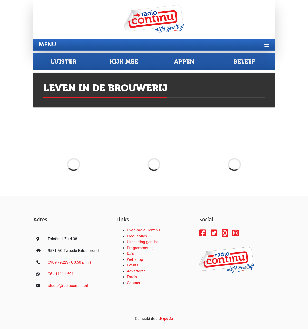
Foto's (132, 277)
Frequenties (137, 236)
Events (132, 265)
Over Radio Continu (143, 230)
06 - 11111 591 (61, 274)
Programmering (140, 247)
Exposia (166, 319)
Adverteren (136, 271)
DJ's (130, 253)
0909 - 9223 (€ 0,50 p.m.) (69, 262)
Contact (133, 282)
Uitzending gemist (142, 241)
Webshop (135, 259)
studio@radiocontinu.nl (68, 285)
